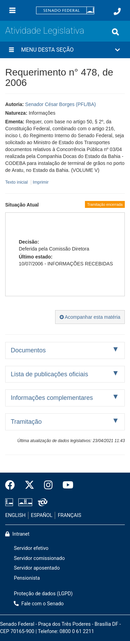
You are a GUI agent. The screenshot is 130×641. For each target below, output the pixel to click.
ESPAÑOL (41, 515)
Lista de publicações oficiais (49, 374)
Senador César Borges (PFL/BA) (60, 104)
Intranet (17, 534)
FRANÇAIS (69, 515)
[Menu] (12, 10)
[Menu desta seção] (11, 49)
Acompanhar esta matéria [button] (90, 317)
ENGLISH (15, 515)
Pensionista (27, 578)
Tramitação (26, 421)
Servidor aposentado (37, 568)
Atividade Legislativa (44, 30)
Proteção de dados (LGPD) (43, 594)
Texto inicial (17, 182)
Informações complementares (52, 397)
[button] (65, 50)
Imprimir (41, 182)
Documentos (28, 350)
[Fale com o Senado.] (117, 11)
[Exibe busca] (115, 32)
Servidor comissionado (39, 558)
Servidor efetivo (31, 548)
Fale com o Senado (39, 604)
